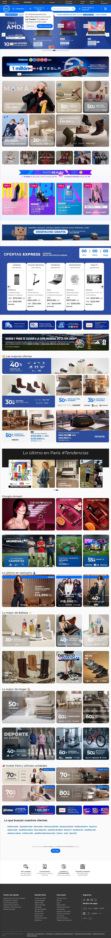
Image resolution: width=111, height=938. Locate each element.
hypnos (59, 833)
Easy (58, 903)
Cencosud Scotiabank (70, 2)
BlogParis (38, 920)
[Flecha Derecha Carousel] (102, 287)
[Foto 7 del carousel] (62, 50)
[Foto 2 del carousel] (49, 50)
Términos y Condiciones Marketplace (59, 934)
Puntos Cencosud (15, 2)
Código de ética (98, 934)
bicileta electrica (81, 826)
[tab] (54, 490)
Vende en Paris (40, 898)
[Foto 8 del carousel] (65, 50)
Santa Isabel (61, 905)
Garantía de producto (11, 905)
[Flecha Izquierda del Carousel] (3, 35)
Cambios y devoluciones (12, 907)
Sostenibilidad (40, 900)
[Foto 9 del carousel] (68, 50)
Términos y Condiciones (35, 934)
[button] (38, 8)
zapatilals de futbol (55, 830)
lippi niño (73, 833)
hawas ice (93, 826)
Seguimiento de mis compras (14, 898)
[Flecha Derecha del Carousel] (107, 35)
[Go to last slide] (10, 474)
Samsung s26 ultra (51, 826)
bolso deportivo (40, 830)
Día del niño (39, 911)
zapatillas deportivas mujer (44, 833)
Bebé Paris (39, 916)
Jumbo (59, 900)
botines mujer (13, 826)
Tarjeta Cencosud (63, 907)
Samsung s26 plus (67, 826)
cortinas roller (27, 833)
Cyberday (38, 907)
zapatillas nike (90, 830)
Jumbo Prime (5, 2)
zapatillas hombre (26, 830)
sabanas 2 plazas (14, 833)
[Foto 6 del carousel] (59, 50)
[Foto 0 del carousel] (43, 50)
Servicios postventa (10, 903)
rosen (66, 833)
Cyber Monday (40, 905)
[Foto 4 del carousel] (54, 50)
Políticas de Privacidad (83, 934)
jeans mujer (38, 826)
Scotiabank (61, 909)
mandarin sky (78, 830)
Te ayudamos (105, 2)
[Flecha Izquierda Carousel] (9, 287)
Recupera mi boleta (10, 900)
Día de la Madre (40, 909)
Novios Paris (83, 2)
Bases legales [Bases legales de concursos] (32, 936)
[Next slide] (101, 474)
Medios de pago (9, 909)
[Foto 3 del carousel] (51, 50)
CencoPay (60, 916)
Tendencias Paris (41, 918)
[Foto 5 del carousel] (57, 50)
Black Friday (39, 903)
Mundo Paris (93, 2)
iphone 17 (67, 830)
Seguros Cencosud (63, 911)
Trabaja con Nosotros (64, 920)
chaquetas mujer (26, 826)
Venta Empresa (62, 918)
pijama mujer (13, 830)
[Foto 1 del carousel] (46, 50)
